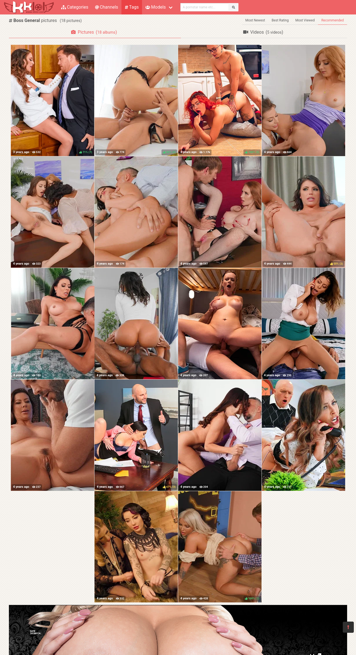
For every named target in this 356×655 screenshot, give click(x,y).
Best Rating (280, 20)
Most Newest (255, 20)
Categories (74, 7)
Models (155, 7)
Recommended (332, 20)
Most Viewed (305, 20)
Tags (132, 7)
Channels (106, 7)
